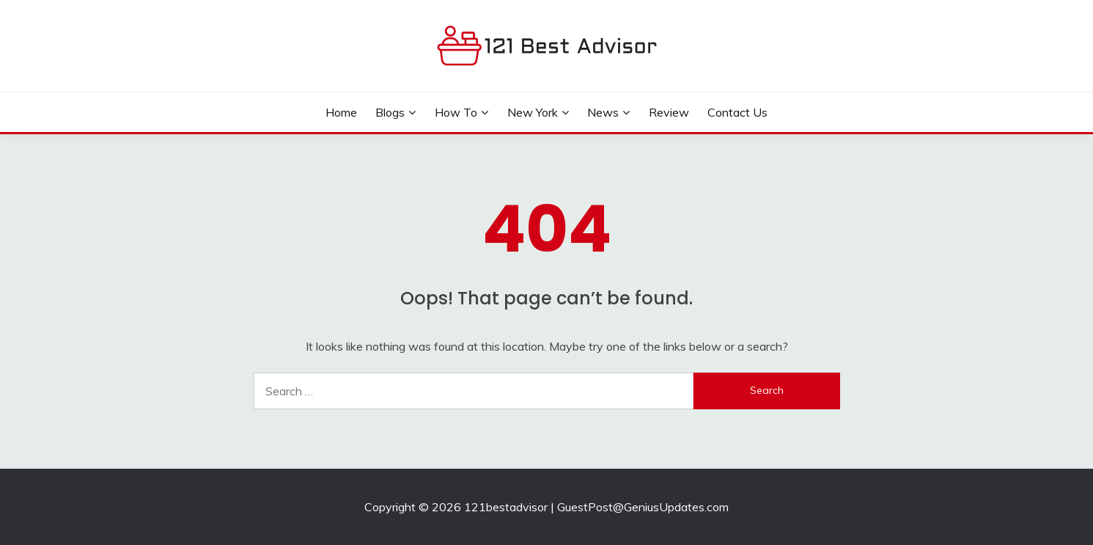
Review (669, 112)
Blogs (390, 112)
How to (456, 112)
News (603, 112)
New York (532, 112)
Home (341, 112)
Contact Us (737, 112)
